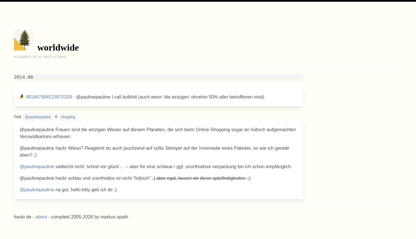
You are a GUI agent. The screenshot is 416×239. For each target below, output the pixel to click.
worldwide (58, 47)
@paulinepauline (38, 117)
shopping (68, 117)
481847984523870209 (48, 97)
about (41, 216)
